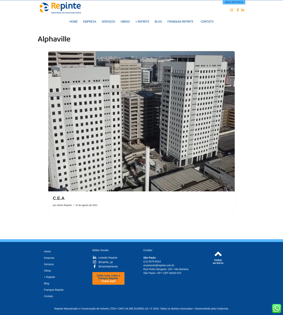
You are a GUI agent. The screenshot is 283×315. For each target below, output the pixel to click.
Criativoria (222, 308)
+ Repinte (142, 21)
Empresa (89, 21)
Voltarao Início (218, 262)
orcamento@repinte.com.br (158, 265)
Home (73, 21)
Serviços (108, 21)
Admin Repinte (64, 205)
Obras (125, 21)
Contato (207, 21)
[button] (181, 22)
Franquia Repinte (180, 21)
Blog (158, 21)
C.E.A (59, 198)
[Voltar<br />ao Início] (218, 253)
